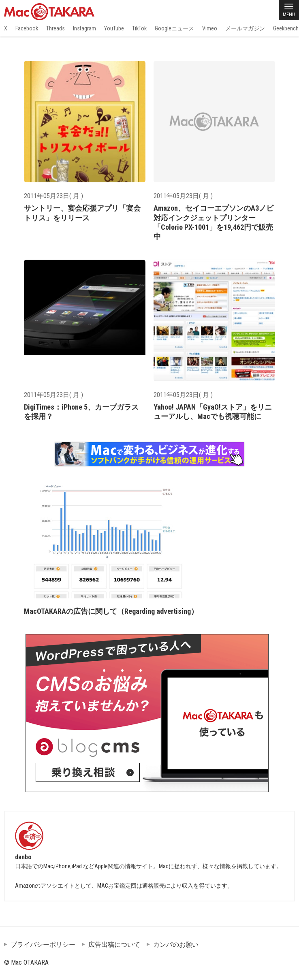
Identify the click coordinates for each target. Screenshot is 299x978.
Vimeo (209, 28)
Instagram (84, 28)
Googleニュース (174, 28)
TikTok (139, 28)
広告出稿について (114, 944)
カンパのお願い (176, 944)
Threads (55, 28)
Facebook (26, 28)
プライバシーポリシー (43, 944)
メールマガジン (245, 28)
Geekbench (286, 28)
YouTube (114, 28)
